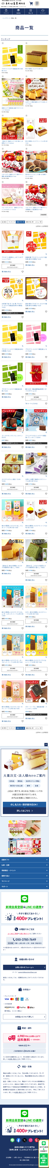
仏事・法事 (5, 865)
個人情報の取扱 (24, 1160)
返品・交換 (26, 1066)
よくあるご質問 (13, 934)
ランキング (12, 222)
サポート (5, 886)
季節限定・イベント (9, 870)
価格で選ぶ (5, 876)
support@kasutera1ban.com (27, 972)
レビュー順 (38, 222)
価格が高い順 (29, 222)
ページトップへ (46, 744)
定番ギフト (5, 860)
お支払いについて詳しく (24, 1017)
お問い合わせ (18, 1157)
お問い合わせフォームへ (24, 967)
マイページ (5, 881)
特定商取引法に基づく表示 (32, 1157)
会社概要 (8, 1157)
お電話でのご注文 (26, 929)
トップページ (6, 18)
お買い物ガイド (24, 934)
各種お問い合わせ (26, 959)
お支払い (27, 989)
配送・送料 (26, 1028)
